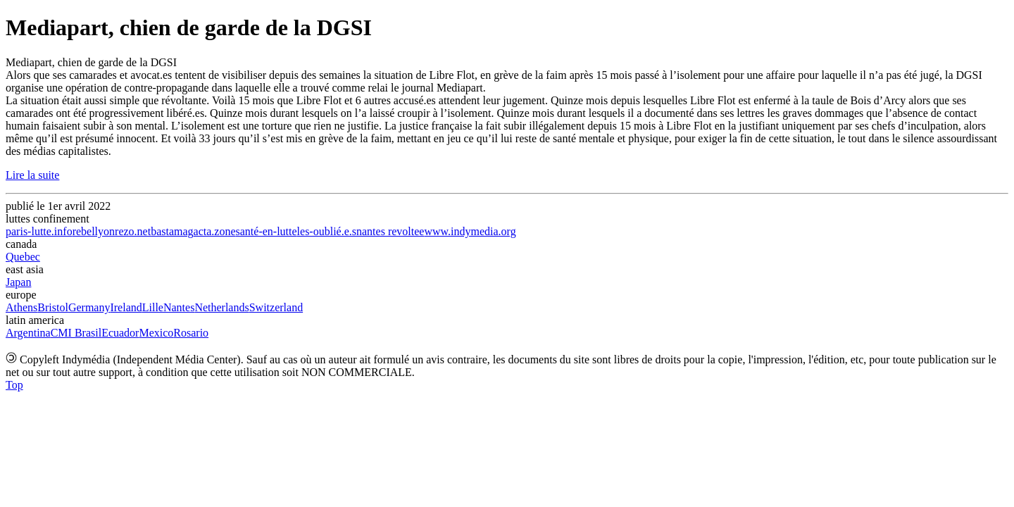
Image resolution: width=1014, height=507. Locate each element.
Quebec (23, 257)
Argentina (28, 333)
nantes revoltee (390, 231)
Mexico (156, 333)
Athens (21, 307)
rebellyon (94, 231)
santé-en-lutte (266, 231)
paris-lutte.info (39, 231)
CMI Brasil (76, 333)
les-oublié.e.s (326, 231)
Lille (152, 307)
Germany (89, 307)
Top (14, 385)
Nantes (178, 307)
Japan (18, 282)
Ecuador (120, 333)
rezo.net (133, 231)
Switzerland (276, 307)
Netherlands (221, 307)
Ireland (126, 307)
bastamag (172, 231)
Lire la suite (32, 175)
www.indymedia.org (469, 231)
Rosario (190, 333)
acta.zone (215, 231)
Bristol (52, 307)
